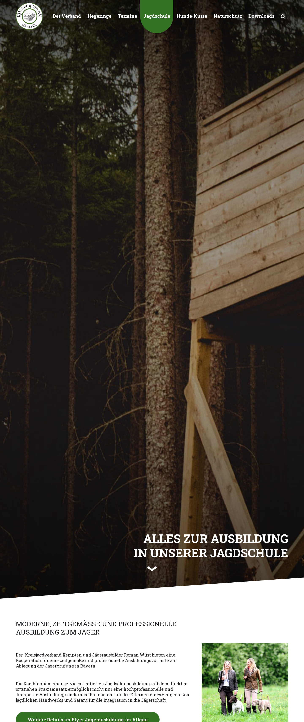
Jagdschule (156, 16)
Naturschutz (227, 16)
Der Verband (67, 16)
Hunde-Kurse (191, 16)
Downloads (261, 16)
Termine (127, 16)
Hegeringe (99, 16)
